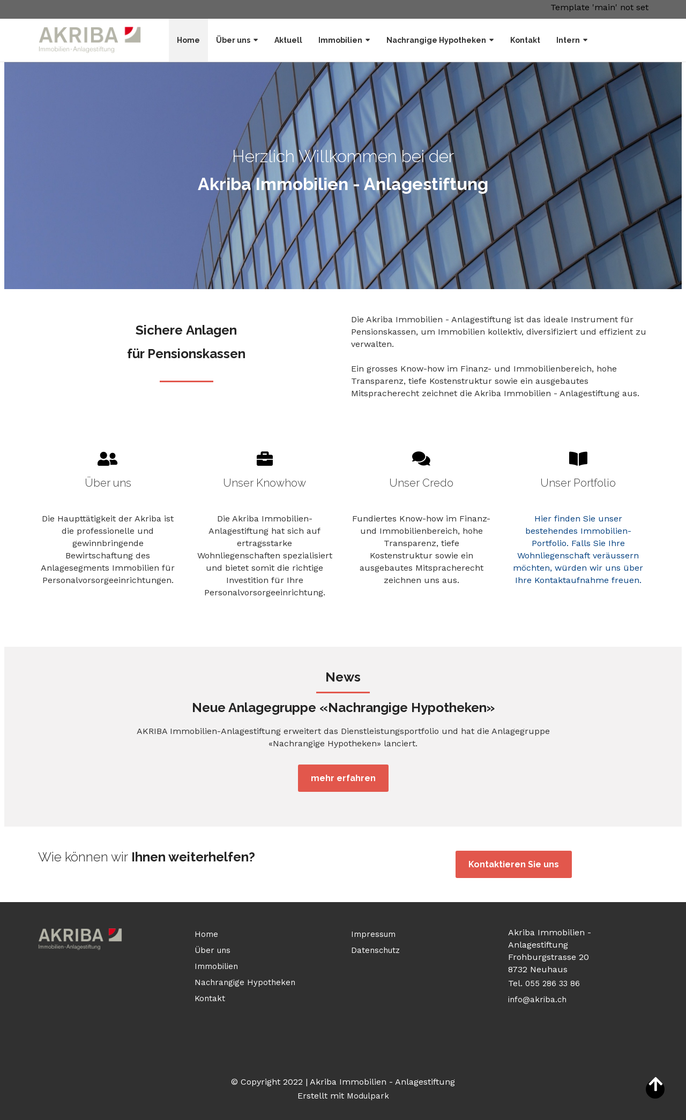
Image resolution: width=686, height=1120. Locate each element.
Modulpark (368, 1096)
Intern (568, 40)
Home (188, 40)
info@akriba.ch (537, 999)
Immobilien (340, 40)
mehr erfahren (343, 778)
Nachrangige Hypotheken (436, 40)
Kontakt (525, 40)
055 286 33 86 (554, 983)
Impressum (373, 934)
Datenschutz (375, 950)
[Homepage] (90, 40)
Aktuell (288, 40)
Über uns (233, 40)
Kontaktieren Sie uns (513, 864)
